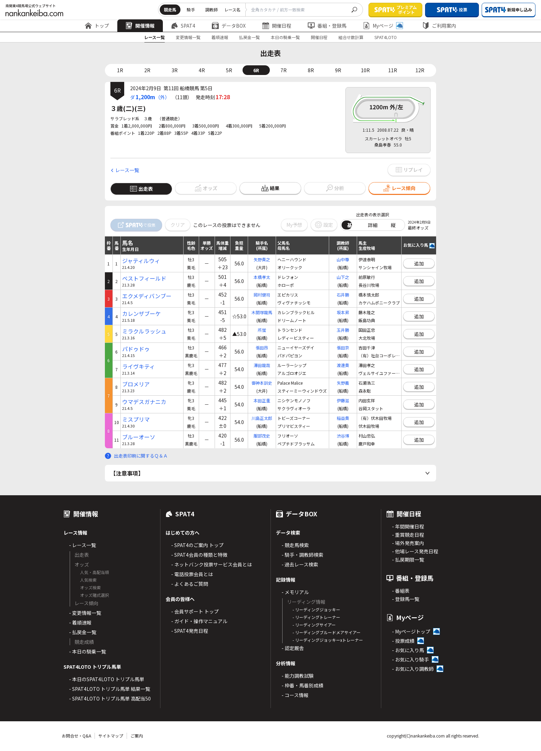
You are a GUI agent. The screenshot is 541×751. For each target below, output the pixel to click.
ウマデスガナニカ (144, 402)
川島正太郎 (262, 418)
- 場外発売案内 (408, 542)
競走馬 (170, 9)
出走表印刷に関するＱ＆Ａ (141, 455)
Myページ (383, 25)
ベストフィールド (144, 278)
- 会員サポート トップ (195, 611)
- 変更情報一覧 (85, 612)
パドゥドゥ (136, 349)
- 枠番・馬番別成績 (302, 685)
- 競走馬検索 (295, 545)
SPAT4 (183, 25)
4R (202, 70)
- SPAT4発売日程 (189, 630)
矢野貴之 (262, 259)
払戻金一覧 (249, 37)
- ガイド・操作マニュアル (199, 621)
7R (284, 70)
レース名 (232, 9)
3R (174, 70)
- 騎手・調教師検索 (302, 554)
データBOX (229, 25)
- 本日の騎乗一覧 (87, 651)
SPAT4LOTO (385, 37)
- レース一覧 (82, 545)
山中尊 (343, 259)
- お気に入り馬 (408, 650)
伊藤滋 (343, 400)
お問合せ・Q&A (76, 736)
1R (120, 70)
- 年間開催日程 (408, 526)
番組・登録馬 (327, 25)
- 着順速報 (80, 622)
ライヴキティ (138, 366)
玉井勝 (343, 330)
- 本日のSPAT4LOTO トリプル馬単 (106, 679)
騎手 (191, 9)
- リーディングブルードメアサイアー (327, 632)
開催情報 (140, 25)
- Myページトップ (411, 631)
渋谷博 (343, 436)
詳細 (372, 225)
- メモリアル (295, 592)
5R (229, 70)
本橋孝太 (262, 277)
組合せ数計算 (350, 37)
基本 (352, 225)
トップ (97, 25)
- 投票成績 (403, 640)
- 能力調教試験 (298, 675)
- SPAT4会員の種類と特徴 (199, 554)
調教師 (211, 9)
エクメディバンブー (146, 296)
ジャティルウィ (141, 261)
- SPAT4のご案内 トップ (197, 545)
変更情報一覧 (188, 37)
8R (311, 70)
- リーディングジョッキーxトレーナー (328, 640)
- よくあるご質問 (189, 583)
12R (419, 70)
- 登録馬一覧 (405, 598)
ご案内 (136, 736)
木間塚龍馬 (262, 312)
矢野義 (343, 383)
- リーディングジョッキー (316, 609)
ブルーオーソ (138, 437)
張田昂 (262, 347)
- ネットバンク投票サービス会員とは (211, 564)
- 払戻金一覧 (82, 632)
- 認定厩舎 (293, 648)
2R (147, 70)
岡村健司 (262, 295)
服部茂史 (262, 436)
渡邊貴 (343, 365)
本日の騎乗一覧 (285, 37)
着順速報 (220, 37)
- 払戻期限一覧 (408, 559)
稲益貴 (343, 418)
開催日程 (276, 25)
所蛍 (262, 330)
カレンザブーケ (141, 313)
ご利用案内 (439, 25)
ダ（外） (150, 97)
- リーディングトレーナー (316, 617)
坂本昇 (343, 312)
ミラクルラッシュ (144, 331)
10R (365, 70)
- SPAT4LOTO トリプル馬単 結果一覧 (109, 688)
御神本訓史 (262, 383)
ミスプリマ (136, 419)
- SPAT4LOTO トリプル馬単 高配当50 (110, 698)
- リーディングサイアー (314, 625)
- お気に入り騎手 (410, 659)
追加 (419, 263)
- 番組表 (401, 590)
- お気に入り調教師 (413, 668)
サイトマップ (110, 736)
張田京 (343, 347)
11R (392, 70)
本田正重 (262, 400)
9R (338, 70)
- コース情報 (295, 695)
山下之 (343, 277)
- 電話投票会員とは (192, 574)
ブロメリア (136, 384)
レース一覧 (154, 37)
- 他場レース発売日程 (415, 551)
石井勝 (343, 295)
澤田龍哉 (262, 365)
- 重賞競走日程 (408, 534)
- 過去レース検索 (300, 564)
